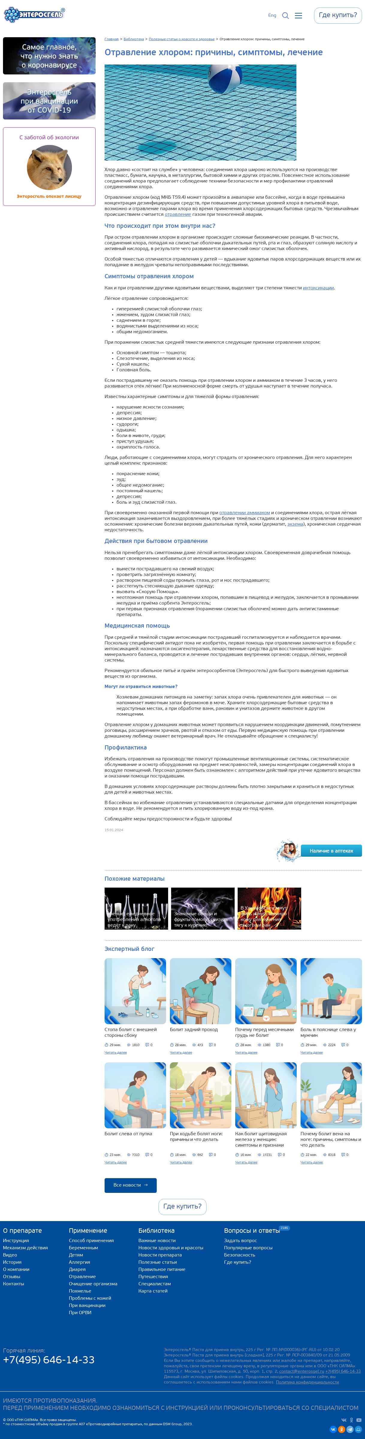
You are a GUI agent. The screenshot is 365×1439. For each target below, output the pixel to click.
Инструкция (16, 1240)
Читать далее (116, 1052)
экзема (295, 524)
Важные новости (157, 1240)
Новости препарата (160, 1255)
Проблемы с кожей (90, 1298)
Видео (10, 1255)
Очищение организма (93, 1284)
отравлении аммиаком (244, 513)
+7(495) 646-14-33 (49, 1361)
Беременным (83, 1248)
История (12, 1262)
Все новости (131, 1185)
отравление (178, 214)
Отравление (82, 1277)
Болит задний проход (194, 1029)
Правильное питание (161, 1269)
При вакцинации (87, 1305)
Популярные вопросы (248, 1248)
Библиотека (156, 1231)
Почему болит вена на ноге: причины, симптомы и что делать (331, 1140)
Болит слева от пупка (128, 1134)
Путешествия (153, 1277)
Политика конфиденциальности (307, 1382)
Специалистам (154, 1284)
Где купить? (237, 1262)
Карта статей (153, 1291)
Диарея (77, 1269)
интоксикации (318, 288)
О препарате (22, 1231)
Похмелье (80, 1291)
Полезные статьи (157, 1262)
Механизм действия (25, 1248)
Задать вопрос (240, 1240)
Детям (76, 1255)
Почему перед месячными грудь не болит (264, 1032)
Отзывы (11, 1277)
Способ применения (91, 1240)
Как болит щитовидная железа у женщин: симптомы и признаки (261, 1140)
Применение (88, 1231)
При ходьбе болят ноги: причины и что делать (196, 1137)
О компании (16, 1269)
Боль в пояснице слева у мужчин (328, 1032)
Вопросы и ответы (252, 1231)
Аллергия (79, 1262)
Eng (272, 15)
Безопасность (239, 1255)
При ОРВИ (80, 1313)
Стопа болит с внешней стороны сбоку (131, 1032)
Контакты (13, 1284)
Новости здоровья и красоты (170, 1248)
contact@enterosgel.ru (301, 1371)
